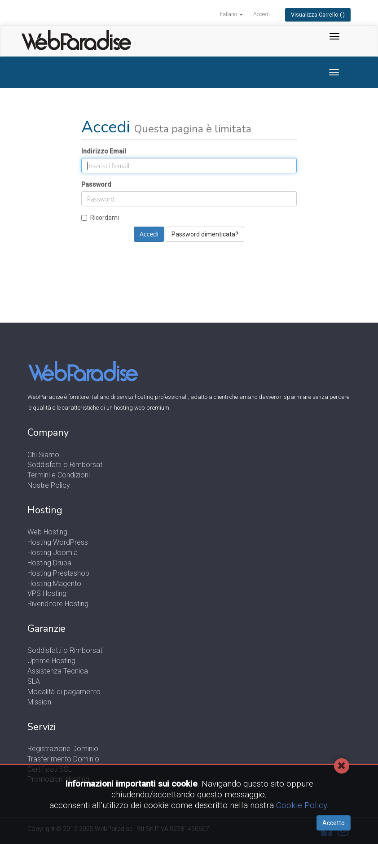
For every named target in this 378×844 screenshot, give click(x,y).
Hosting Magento (54, 583)
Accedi (261, 14)
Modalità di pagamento (64, 691)
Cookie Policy (301, 805)
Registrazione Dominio (62, 748)
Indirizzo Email (103, 151)
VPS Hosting (46, 593)
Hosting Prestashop (58, 573)
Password (96, 184)
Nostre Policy (48, 485)
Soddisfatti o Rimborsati (65, 464)
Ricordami (100, 217)
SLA (33, 681)
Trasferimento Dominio (63, 759)
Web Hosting (47, 532)
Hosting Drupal (50, 563)
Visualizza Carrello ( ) (318, 14)
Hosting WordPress (57, 542)
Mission (39, 702)
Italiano (231, 14)
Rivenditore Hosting (57, 603)
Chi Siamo (43, 454)
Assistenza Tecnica (57, 671)
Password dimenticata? (204, 234)
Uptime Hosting (51, 660)
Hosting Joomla (52, 552)
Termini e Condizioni (58, 475)
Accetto (333, 823)
